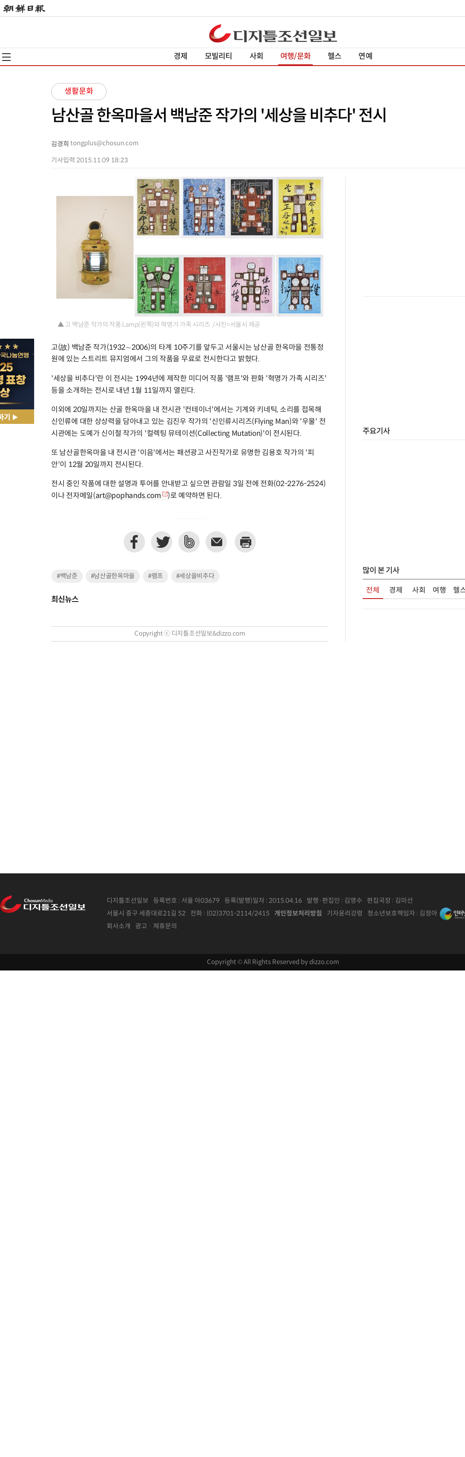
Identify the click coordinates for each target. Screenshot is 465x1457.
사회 (256, 56)
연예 (365, 56)
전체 (373, 590)
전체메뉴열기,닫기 (6, 57)
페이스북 (134, 542)
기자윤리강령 (345, 914)
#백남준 (67, 576)
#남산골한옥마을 (113, 576)
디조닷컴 (273, 33)
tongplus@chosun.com (104, 143)
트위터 (161, 542)
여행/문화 (295, 56)
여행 (439, 590)
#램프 (155, 576)
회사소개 (119, 926)
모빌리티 (218, 56)
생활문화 (78, 91)
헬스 (334, 56)
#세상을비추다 (195, 576)
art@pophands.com (128, 496)
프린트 (245, 542)
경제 (180, 56)
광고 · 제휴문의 (156, 926)
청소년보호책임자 (391, 914)
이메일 (216, 542)
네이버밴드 (189, 542)
